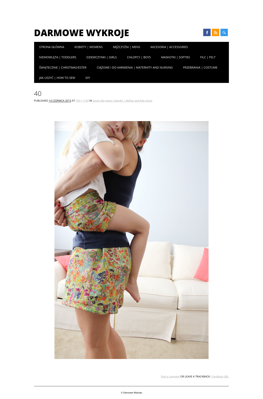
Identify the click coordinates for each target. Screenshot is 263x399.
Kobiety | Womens (89, 47)
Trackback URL (219, 376)
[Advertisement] (131, 11)
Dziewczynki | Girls (102, 57)
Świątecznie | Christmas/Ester (63, 67)
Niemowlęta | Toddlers (57, 57)
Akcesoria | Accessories (169, 47)
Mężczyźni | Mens (126, 47)
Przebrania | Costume (200, 67)
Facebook (207, 32)
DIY (87, 78)
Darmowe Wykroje (81, 32)
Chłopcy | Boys (139, 57)
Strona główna (51, 47)
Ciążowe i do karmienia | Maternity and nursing (135, 67)
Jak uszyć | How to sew (57, 78)
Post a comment (170, 376)
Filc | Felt (208, 57)
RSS (215, 32)
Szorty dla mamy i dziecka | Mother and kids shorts (122, 100)
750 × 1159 (82, 100)
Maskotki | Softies (175, 57)
